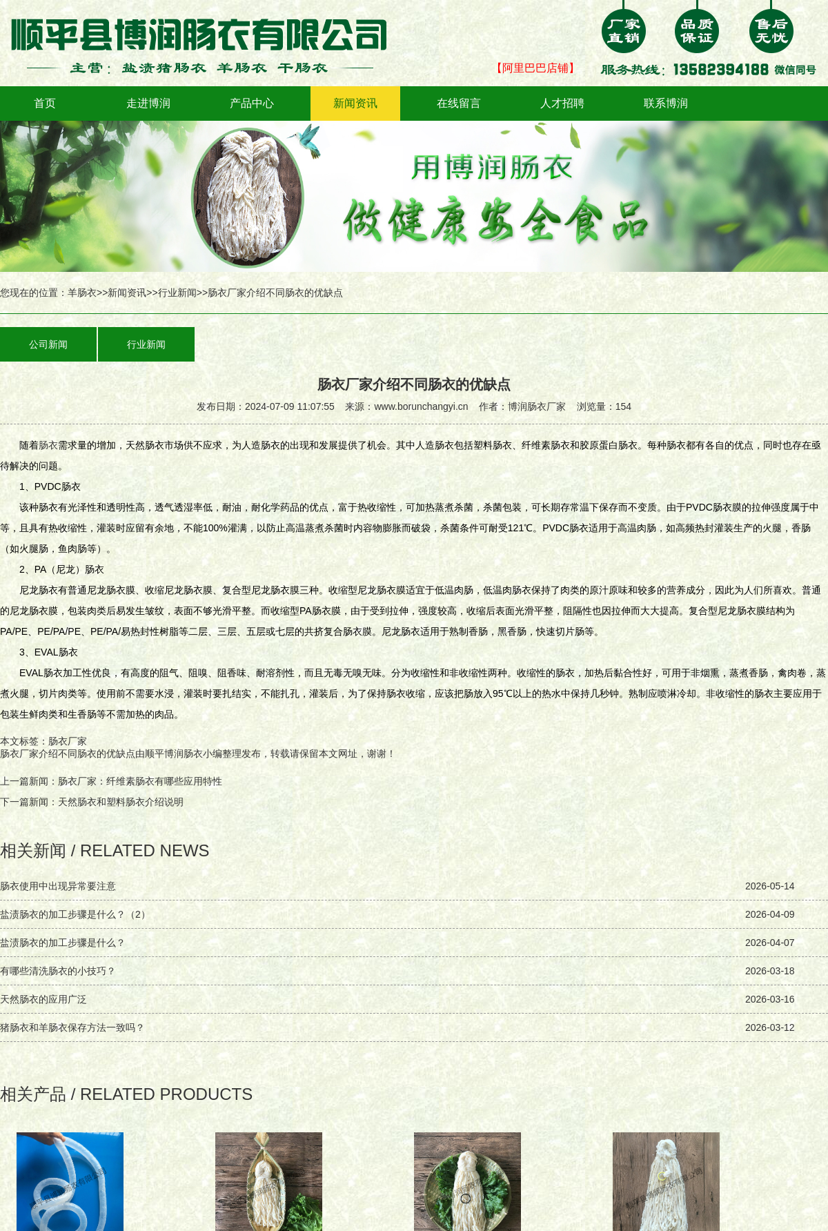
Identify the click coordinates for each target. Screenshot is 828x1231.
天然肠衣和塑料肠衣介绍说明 (121, 801)
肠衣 (48, 445)
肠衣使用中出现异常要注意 (58, 886)
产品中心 (252, 103)
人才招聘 (562, 103)
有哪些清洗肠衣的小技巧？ (58, 970)
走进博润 (148, 103)
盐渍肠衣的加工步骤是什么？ (63, 942)
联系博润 (666, 103)
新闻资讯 (355, 103)
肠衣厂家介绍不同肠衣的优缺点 (67, 753)
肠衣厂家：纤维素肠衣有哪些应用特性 (140, 781)
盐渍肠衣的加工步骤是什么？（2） (75, 914)
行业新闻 (177, 292)
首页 (45, 103)
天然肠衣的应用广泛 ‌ (45, 999)
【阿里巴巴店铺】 (535, 68)
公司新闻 (48, 344)
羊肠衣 (82, 292)
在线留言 (459, 103)
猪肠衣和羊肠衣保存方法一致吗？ (72, 1027)
